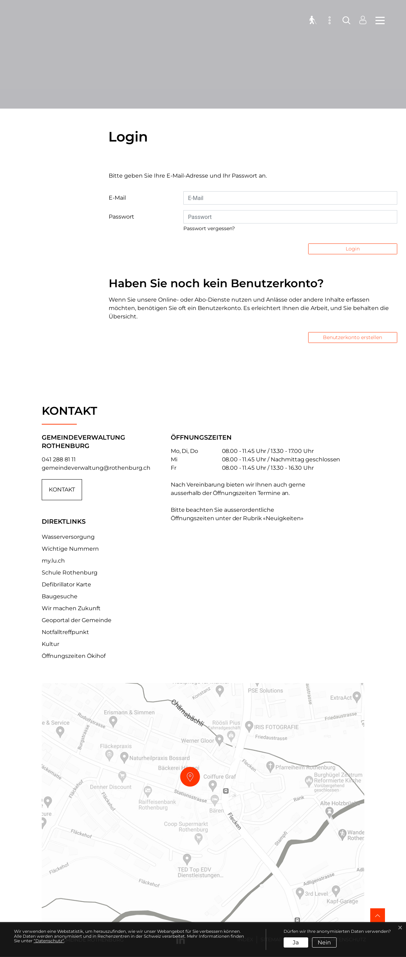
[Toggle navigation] (378, 21)
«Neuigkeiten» (283, 518)
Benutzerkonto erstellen (352, 337)
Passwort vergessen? (209, 228)
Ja (296, 942)
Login (353, 249)
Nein (324, 942)
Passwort (121, 216)
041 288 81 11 (59, 459)
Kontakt (62, 489)
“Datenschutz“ (49, 940)
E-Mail (117, 197)
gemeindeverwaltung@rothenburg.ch (96, 467)
